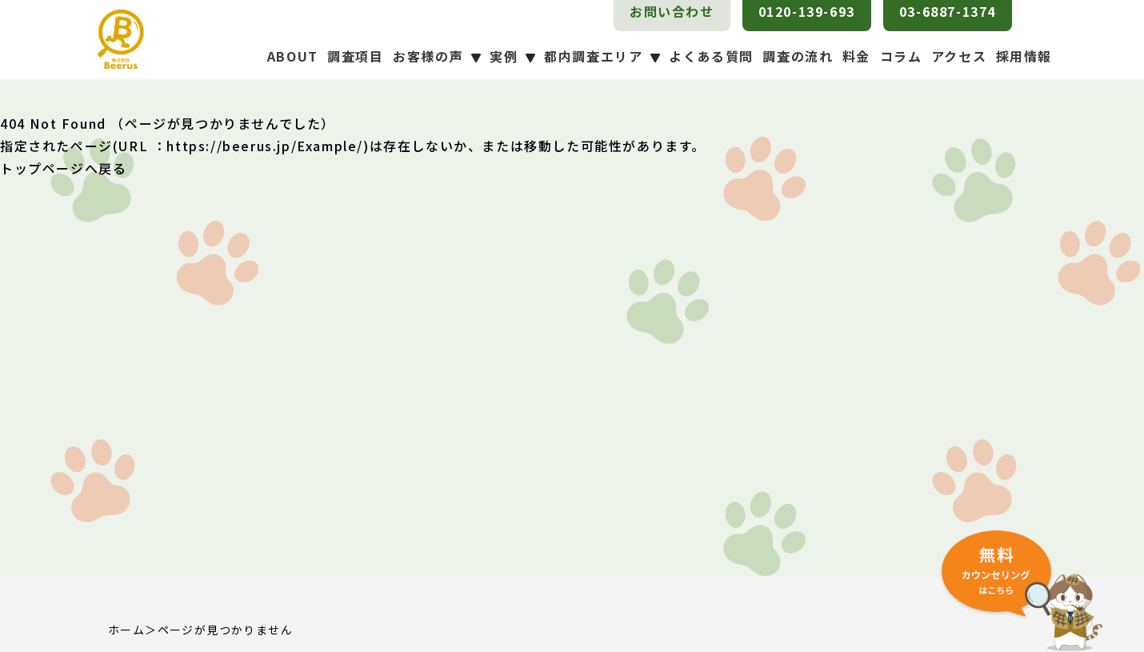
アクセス (958, 56)
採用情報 (1024, 56)
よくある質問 (711, 56)
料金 (856, 56)
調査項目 (355, 56)
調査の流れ (797, 56)
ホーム (126, 630)
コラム (901, 56)
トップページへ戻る (63, 168)
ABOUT (292, 56)
